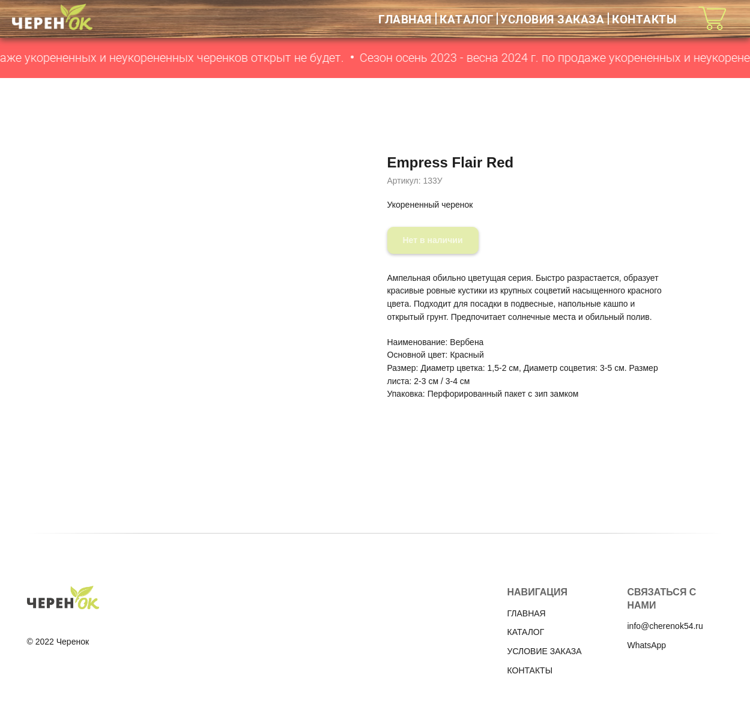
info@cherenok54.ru (665, 626)
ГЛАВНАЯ (405, 18)
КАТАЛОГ (467, 18)
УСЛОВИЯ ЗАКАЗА (552, 18)
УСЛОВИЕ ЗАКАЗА (544, 651)
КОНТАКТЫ (644, 18)
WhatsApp (647, 645)
